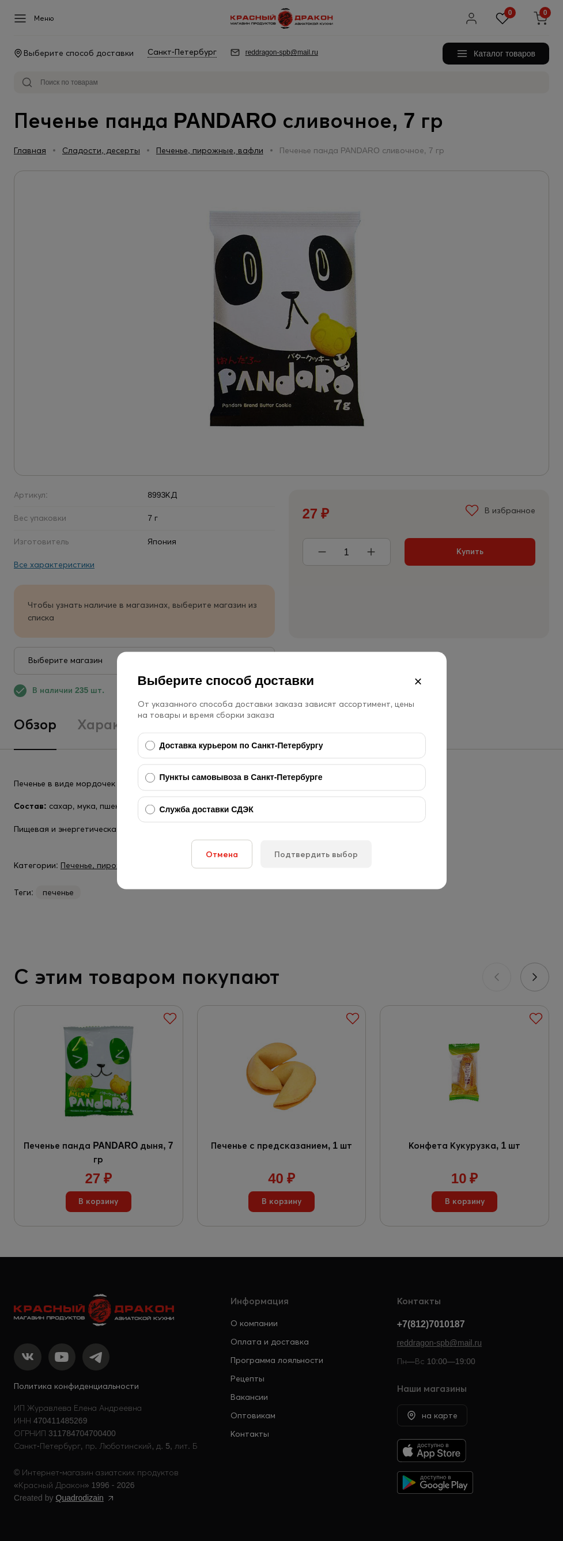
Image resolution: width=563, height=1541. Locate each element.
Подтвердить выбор (316, 854)
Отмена (222, 854)
